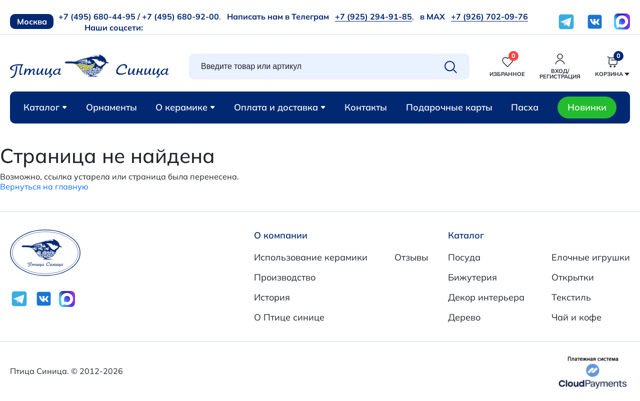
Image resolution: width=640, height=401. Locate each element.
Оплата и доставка (280, 107)
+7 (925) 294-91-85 (373, 17)
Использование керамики (311, 257)
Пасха (524, 107)
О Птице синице (289, 317)
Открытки (573, 277)
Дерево (464, 317)
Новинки (587, 107)
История (272, 297)
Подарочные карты (449, 107)
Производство (285, 277)
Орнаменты (111, 107)
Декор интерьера (486, 297)
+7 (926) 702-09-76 (489, 17)
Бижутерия (472, 277)
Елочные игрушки (591, 257)
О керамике (185, 107)
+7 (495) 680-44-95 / (99, 17)
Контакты (365, 107)
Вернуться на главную (44, 187)
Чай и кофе (577, 317)
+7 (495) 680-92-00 (180, 17)
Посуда (464, 257)
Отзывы (411, 257)
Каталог (45, 107)
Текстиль (571, 297)
